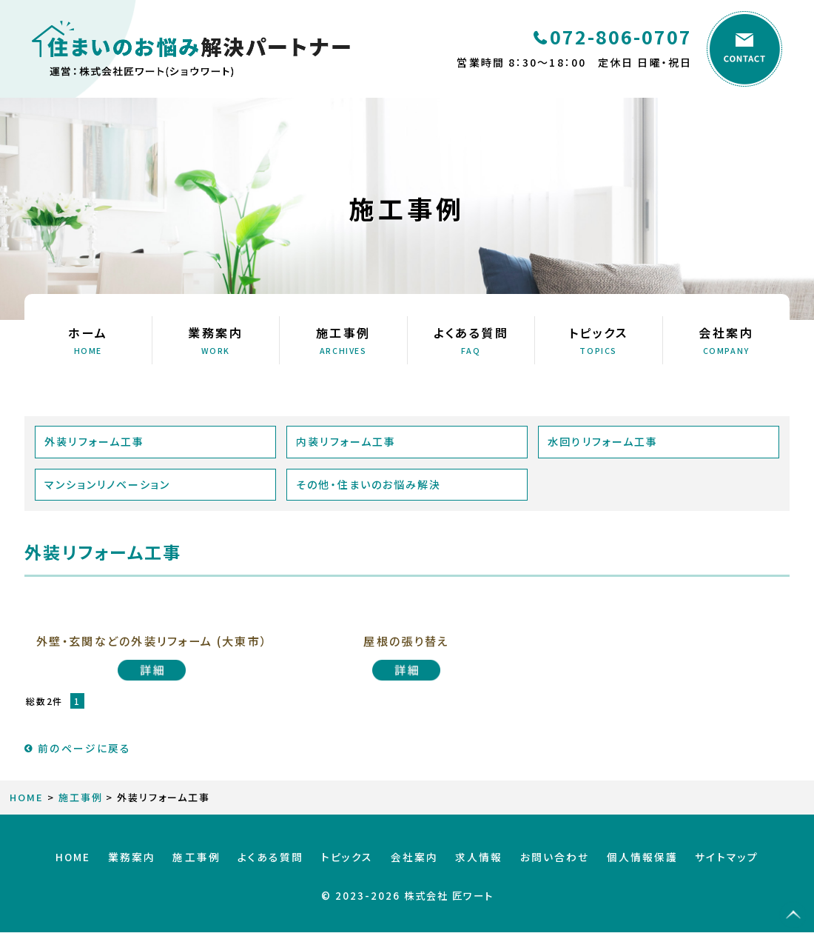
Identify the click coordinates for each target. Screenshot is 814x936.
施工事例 (343, 340)
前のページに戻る (77, 761)
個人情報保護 (619, 866)
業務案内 (216, 340)
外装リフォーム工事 (95, 441)
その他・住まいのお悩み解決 (369, 484)
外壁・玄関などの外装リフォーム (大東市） (152, 648)
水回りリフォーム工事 (603, 441)
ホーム (88, 340)
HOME (27, 811)
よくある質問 (471, 340)
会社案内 (727, 340)
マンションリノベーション (108, 484)
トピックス (599, 340)
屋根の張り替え (406, 641)
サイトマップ (696, 866)
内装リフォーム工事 (347, 441)
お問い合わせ (538, 866)
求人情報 (469, 866)
